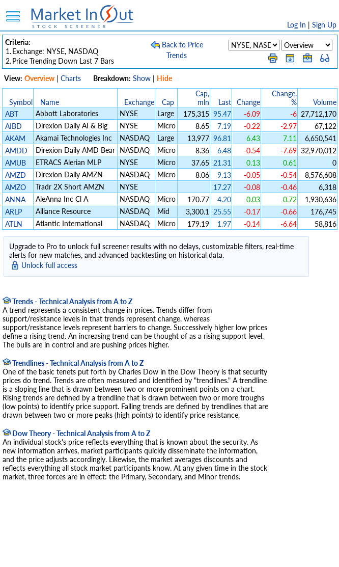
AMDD (16, 150)
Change (248, 102)
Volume (324, 102)
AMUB (15, 162)
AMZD (15, 175)
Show (142, 78)
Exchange (139, 102)
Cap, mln (202, 97)
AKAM (15, 138)
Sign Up (324, 24)
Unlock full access (49, 265)
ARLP (13, 211)
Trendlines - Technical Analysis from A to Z (73, 363)
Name (49, 102)
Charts (71, 78)
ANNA (15, 199)
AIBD (13, 126)
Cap (168, 102)
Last (224, 102)
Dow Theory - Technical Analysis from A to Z (76, 433)
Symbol (21, 102)
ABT (11, 114)
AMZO (15, 187)
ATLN (13, 224)
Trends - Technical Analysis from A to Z (67, 301)
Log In (296, 24)
